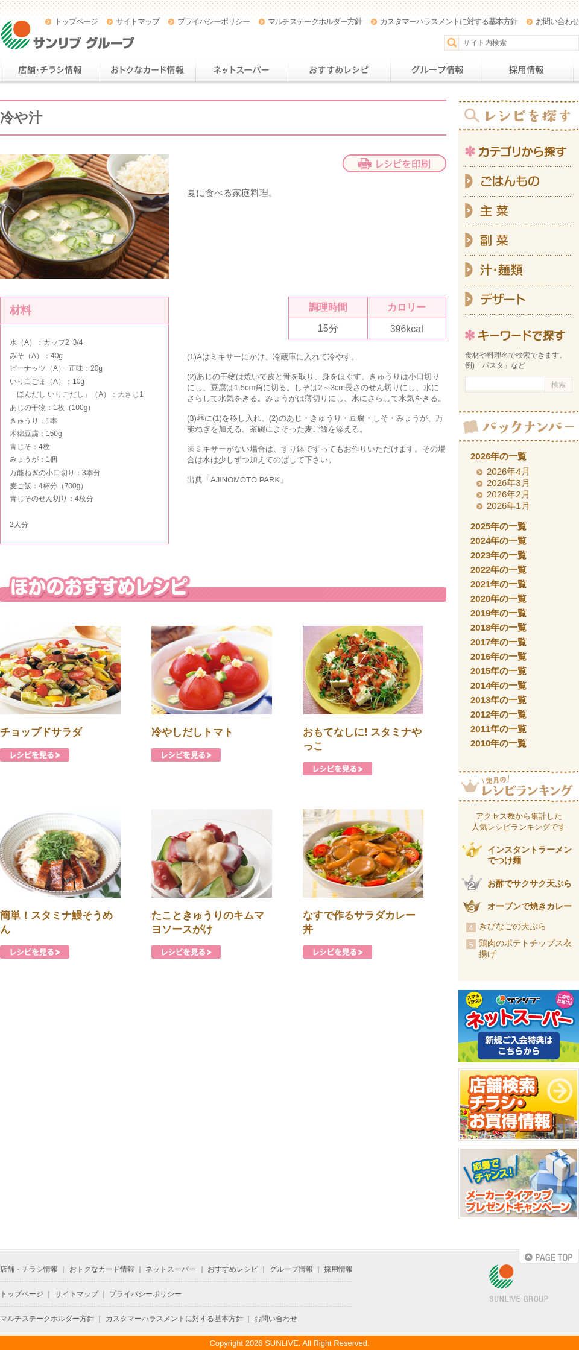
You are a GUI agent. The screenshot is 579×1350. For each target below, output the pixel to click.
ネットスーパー (241, 70)
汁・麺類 (518, 270)
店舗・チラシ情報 (50, 70)
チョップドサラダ (41, 732)
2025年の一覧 (498, 526)
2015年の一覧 (498, 671)
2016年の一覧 (498, 656)
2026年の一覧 (498, 456)
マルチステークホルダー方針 (315, 21)
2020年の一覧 (498, 598)
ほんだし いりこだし (50, 394)
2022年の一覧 (498, 569)
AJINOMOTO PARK (245, 479)
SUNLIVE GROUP (519, 1284)
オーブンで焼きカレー (529, 906)
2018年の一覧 (498, 627)
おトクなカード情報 (147, 70)
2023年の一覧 (498, 555)
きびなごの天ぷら (512, 926)
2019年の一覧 (498, 613)
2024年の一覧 (498, 540)
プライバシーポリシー (213, 21)
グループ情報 (436, 70)
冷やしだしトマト (192, 732)
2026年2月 (508, 494)
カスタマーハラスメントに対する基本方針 (448, 21)
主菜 (518, 211)
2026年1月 (508, 505)
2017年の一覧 (498, 642)
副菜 (518, 241)
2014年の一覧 (498, 685)
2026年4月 (508, 471)
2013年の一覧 (498, 700)
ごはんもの (518, 181)
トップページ (76, 21)
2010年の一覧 (498, 743)
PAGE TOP (549, 1256)
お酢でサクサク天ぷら (529, 883)
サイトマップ (137, 21)
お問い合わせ (557, 21)
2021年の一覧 (498, 584)
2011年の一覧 (498, 729)
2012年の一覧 (498, 714)
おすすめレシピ (339, 70)
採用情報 (528, 70)
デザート (518, 300)
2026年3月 (508, 483)
